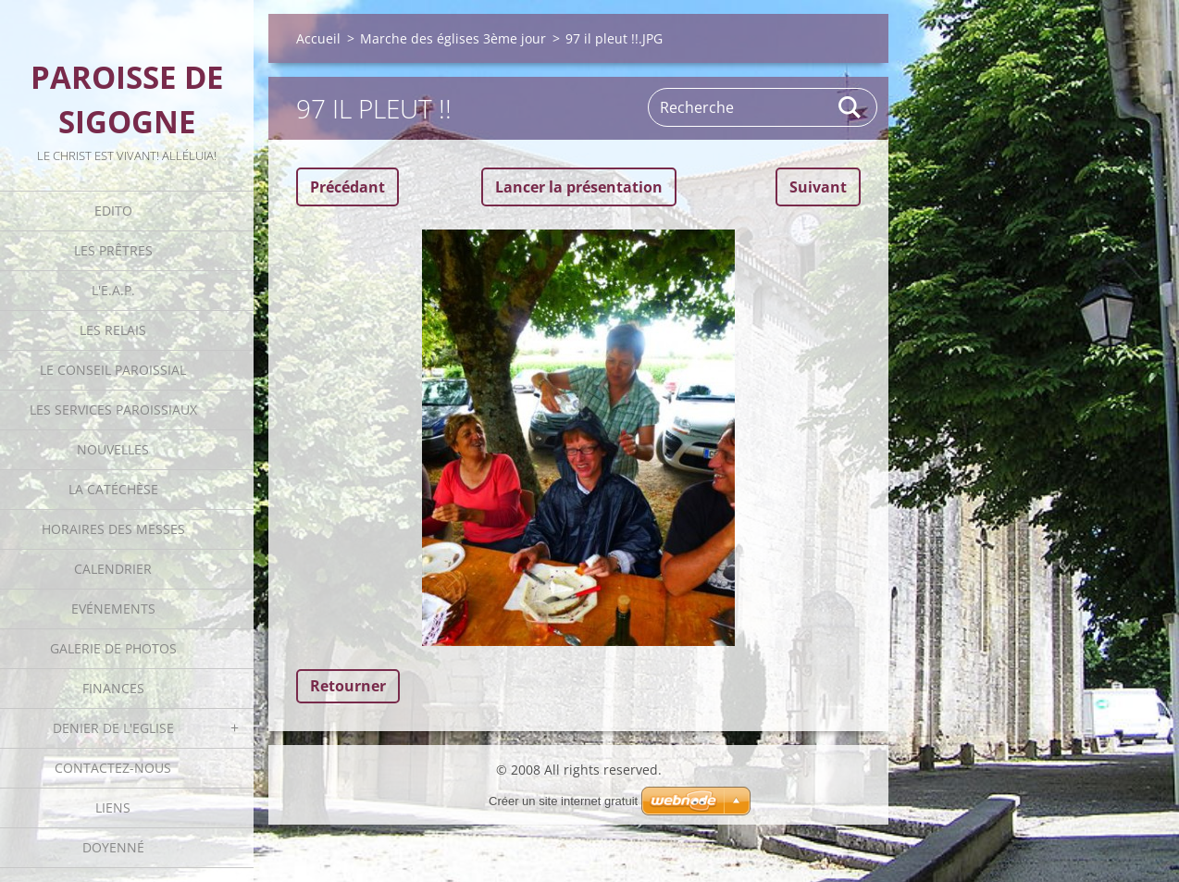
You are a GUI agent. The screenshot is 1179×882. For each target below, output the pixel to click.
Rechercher (850, 107)
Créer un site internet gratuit (563, 801)
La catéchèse (113, 489)
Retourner (348, 686)
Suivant (818, 187)
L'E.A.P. (113, 290)
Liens (112, 807)
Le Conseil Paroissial (113, 370)
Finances (113, 688)
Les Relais (113, 330)
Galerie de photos (113, 648)
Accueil (318, 38)
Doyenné (113, 847)
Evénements (113, 608)
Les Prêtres (113, 250)
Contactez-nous (113, 767)
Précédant (347, 187)
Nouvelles (113, 449)
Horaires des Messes (113, 529)
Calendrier (113, 569)
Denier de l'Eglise (113, 728)
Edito (113, 210)
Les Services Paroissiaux (113, 409)
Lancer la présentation (579, 187)
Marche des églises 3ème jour (453, 38)
